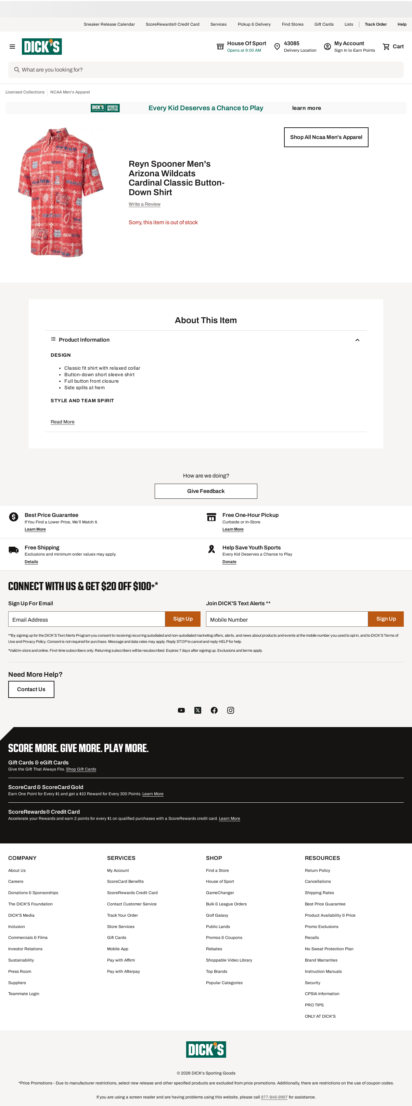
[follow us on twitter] (198, 711)
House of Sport (220, 881)
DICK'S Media (21, 915)
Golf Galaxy (217, 915)
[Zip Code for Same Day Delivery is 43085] (295, 46)
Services (218, 24)
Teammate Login (23, 993)
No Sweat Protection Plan (329, 948)
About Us (17, 870)
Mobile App (117, 948)
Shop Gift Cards (81, 769)
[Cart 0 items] (393, 46)
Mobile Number (229, 620)
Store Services (120, 926)
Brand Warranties (321, 960)
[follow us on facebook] (214, 711)
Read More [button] (63, 421)
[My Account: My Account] (350, 46)
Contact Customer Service (132, 904)
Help (402, 24)
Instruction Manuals (323, 971)
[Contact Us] (31, 689)
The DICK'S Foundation (30, 904)
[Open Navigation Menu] (12, 46)
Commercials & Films (28, 937)
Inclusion (16, 926)
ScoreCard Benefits (125, 881)
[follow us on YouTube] (181, 711)
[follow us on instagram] (231, 711)
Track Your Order (122, 915)
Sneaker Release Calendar (109, 24)
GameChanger (220, 892)
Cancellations (318, 881)
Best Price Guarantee (325, 904)
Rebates (214, 948)
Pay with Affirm (121, 960)
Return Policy (317, 870)
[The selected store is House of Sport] (242, 46)
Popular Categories (224, 982)
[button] (326, 137)
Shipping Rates (319, 892)
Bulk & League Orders (226, 904)
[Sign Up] (183, 619)
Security (312, 982)
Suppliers (17, 982)
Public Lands (218, 926)
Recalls (312, 937)
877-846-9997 (274, 1097)
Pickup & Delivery (254, 24)
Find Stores (293, 24)
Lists (349, 24)
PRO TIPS (314, 1005)
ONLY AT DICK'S (320, 1016)
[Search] (212, 70)
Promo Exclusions (321, 926)
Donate (229, 561)
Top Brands (216, 971)
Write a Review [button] (144, 204)
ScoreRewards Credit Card (132, 892)
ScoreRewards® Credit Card (172, 24)
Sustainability (21, 960)
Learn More (306, 108)
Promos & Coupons (224, 937)
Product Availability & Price (330, 915)
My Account (118, 870)
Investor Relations (25, 948)
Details (31, 561)
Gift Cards (324, 24)
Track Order (376, 24)
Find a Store (217, 870)
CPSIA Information (322, 993)
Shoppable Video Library (229, 960)
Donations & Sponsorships (33, 892)
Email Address (30, 620)
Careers (15, 881)
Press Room (19, 971)
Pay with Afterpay (123, 971)
